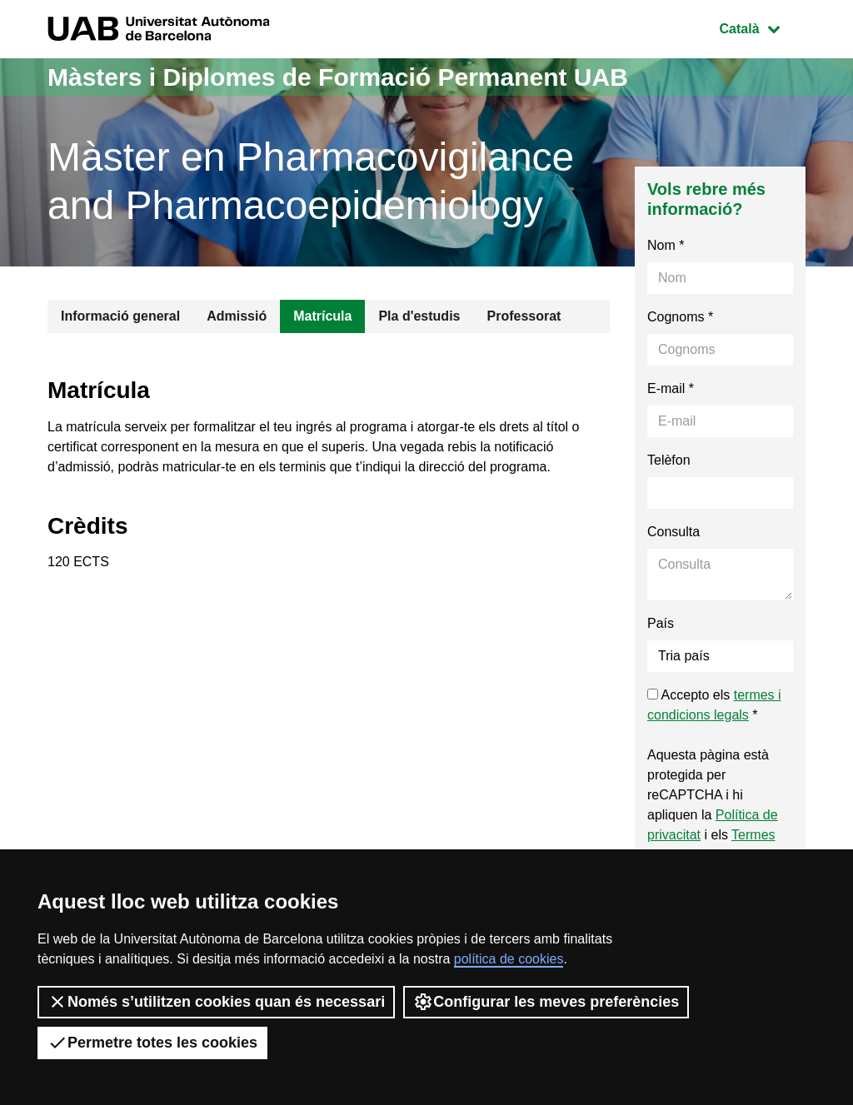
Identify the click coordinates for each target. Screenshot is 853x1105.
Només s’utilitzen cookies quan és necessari (216, 1002)
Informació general (120, 316)
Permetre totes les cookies (152, 1043)
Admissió (237, 316)
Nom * (665, 245)
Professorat (523, 316)
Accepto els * (714, 705)
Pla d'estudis (419, 316)
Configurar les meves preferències (546, 1002)
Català (762, 27)
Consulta (673, 532)
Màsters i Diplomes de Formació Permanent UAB (337, 77)
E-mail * (670, 388)
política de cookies (509, 959)
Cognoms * (680, 317)
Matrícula (322, 316)
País (660, 623)
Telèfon (669, 460)
